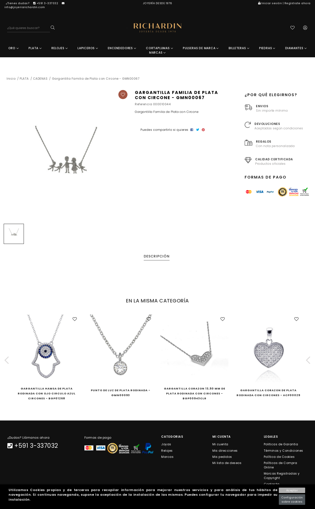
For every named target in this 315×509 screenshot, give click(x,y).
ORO (13, 48)
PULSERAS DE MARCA (201, 48)
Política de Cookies (279, 456)
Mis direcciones (225, 450)
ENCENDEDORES (122, 48)
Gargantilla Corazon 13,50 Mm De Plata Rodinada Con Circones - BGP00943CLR (194, 393)
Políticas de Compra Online (280, 465)
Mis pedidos (222, 456)
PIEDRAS (267, 48)
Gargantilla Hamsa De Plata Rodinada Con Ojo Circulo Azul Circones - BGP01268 (47, 393)
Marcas (167, 456)
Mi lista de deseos (226, 463)
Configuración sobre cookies (292, 499)
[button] (7, 360)
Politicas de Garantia (281, 444)
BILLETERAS (239, 48)
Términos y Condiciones (283, 450)
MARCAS (157, 52)
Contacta (272, 484)
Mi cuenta (220, 444)
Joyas (166, 444)
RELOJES (59, 48)
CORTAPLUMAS (159, 48)
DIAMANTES (296, 48)
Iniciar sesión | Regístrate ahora (284, 3)
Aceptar (292, 490)
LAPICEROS (88, 48)
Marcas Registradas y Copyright (282, 475)
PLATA (35, 48)
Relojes (167, 450)
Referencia (143, 104)
